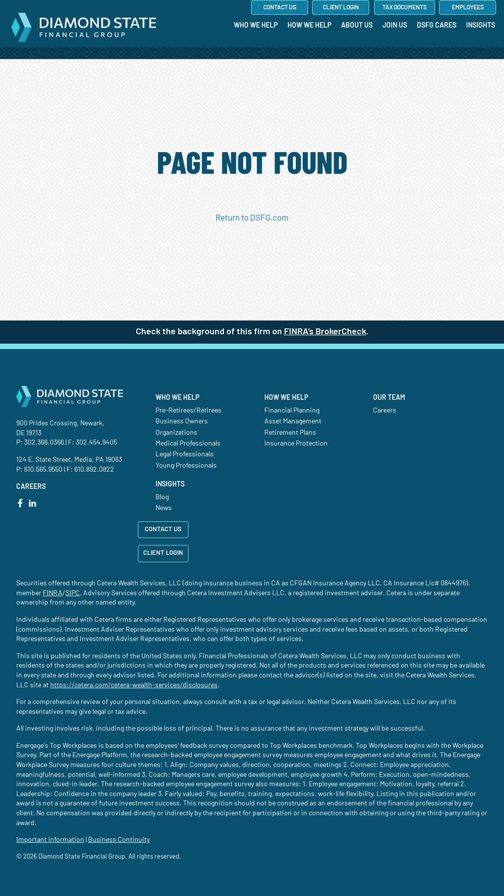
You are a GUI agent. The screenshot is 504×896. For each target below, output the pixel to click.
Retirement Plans (290, 432)
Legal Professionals (185, 454)
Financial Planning (291, 410)
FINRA (53, 593)
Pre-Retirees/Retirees (188, 410)
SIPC (72, 593)
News (164, 508)
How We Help (286, 397)
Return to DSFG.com (252, 218)
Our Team (389, 397)
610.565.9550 (43, 469)
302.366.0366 (44, 442)
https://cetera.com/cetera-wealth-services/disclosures (134, 685)
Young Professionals (186, 465)
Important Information (50, 839)
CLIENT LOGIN (163, 553)
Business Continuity (119, 839)
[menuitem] (256, 45)
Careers (384, 410)
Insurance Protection (296, 443)
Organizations (176, 432)
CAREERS (31, 486)
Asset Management (292, 421)
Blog (162, 497)
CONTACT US (163, 529)
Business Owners (182, 421)
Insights (170, 484)
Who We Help (177, 397)
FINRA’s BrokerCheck (325, 331)
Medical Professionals (188, 443)
